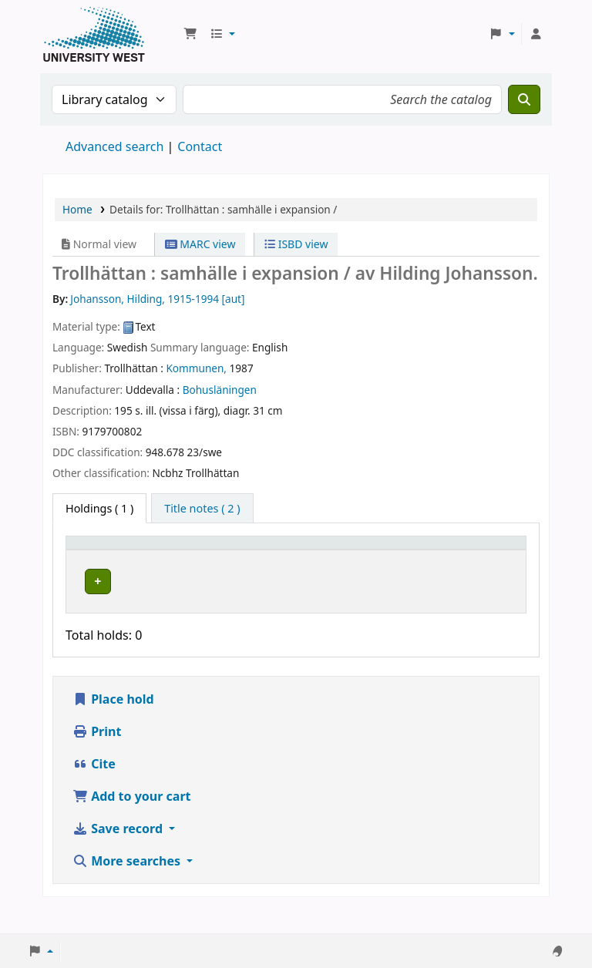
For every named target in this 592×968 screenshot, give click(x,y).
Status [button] (389, 565)
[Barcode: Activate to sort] (478, 558)
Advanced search (114, 146)
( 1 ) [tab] (99, 508)
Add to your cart (131, 820)
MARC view (200, 244)
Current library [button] (190, 565)
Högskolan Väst (190, 594)
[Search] (524, 99)
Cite (94, 788)
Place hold (113, 723)
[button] (190, 34)
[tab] (202, 508)
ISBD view (296, 244)
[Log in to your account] (536, 34)
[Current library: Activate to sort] (199, 558)
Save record (119, 853)
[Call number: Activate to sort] (310, 558)
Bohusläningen (220, 389)
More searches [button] (127, 885)
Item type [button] (85, 557)
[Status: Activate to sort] (398, 558)
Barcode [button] (459, 565)
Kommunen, (196, 368)
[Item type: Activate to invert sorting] (104, 558)
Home (77, 209)
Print (96, 756)
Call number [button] (294, 565)
